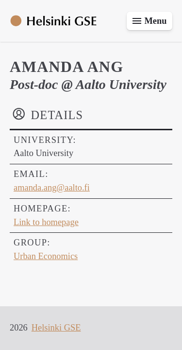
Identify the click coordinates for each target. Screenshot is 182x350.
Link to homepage (46, 222)
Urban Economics (46, 256)
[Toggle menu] (149, 21)
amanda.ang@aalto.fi (52, 187)
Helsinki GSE (56, 327)
